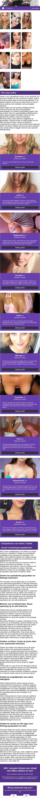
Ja (13, 795)
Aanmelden (35, 8)
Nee (26, 795)
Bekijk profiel (20, 167)
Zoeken (9, 8)
